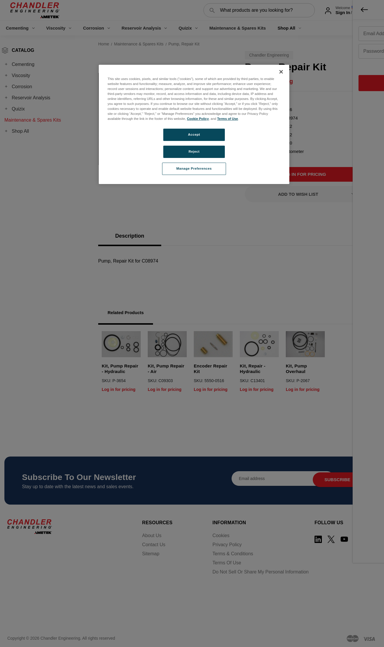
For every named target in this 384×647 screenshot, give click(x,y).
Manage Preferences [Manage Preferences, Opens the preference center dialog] (194, 168)
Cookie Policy (198, 118)
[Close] (281, 71)
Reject (194, 151)
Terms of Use (227, 118)
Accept (194, 134)
